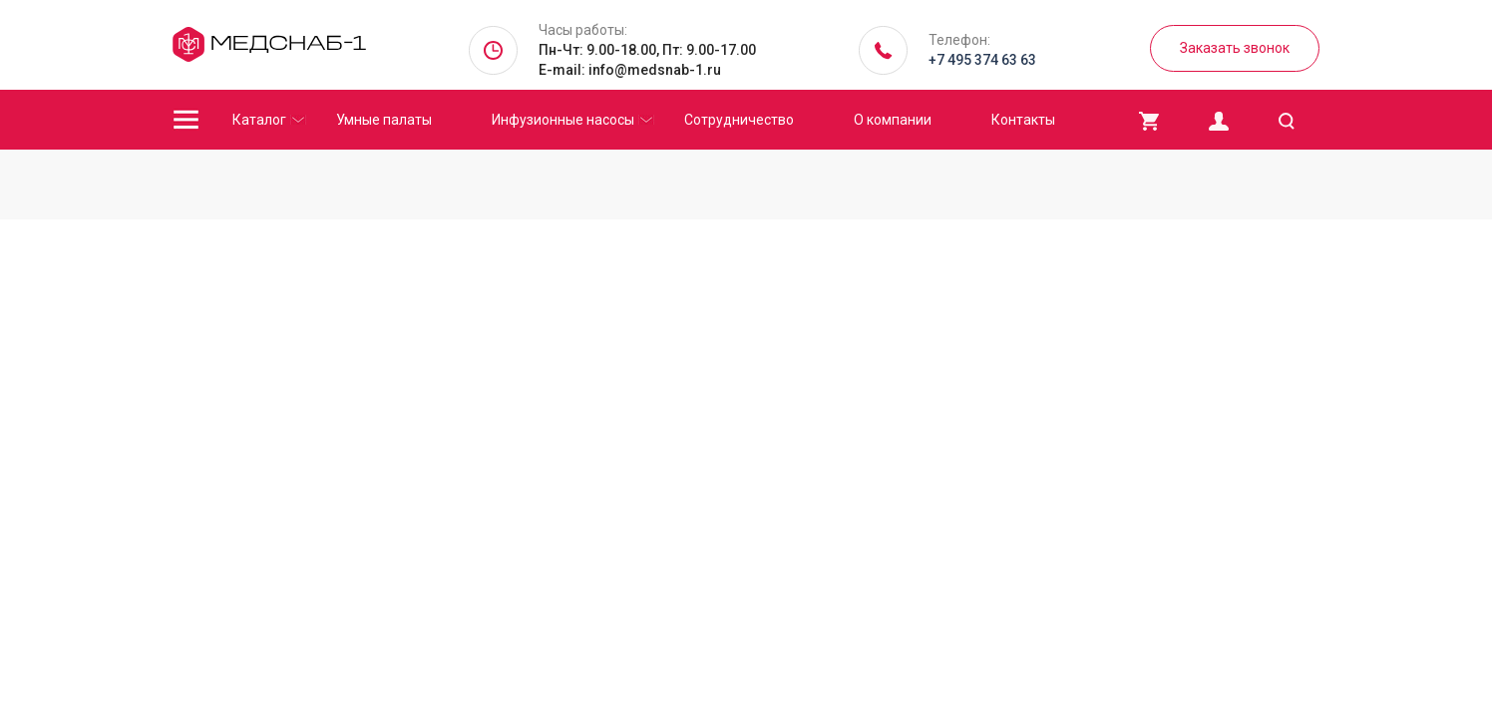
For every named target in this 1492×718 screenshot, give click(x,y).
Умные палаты (384, 120)
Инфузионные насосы (563, 120)
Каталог (259, 120)
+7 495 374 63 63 (982, 60)
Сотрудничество (739, 120)
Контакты (1023, 120)
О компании (893, 120)
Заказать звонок (1235, 48)
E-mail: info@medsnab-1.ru (630, 70)
